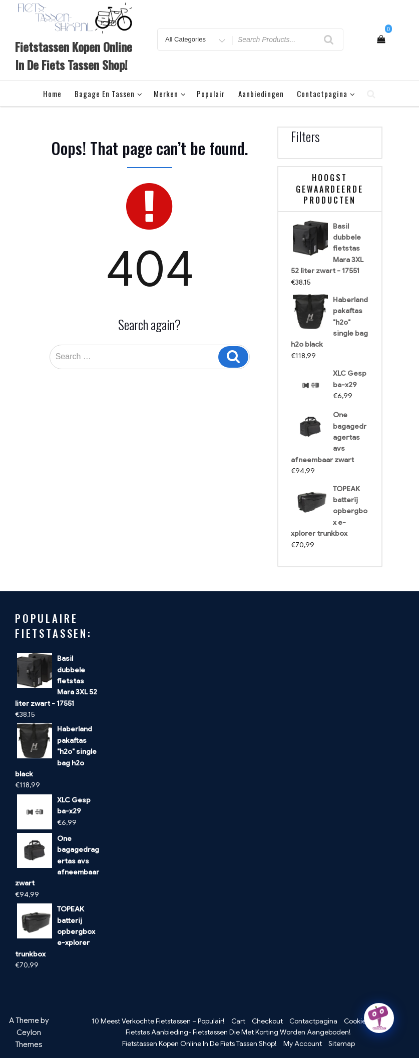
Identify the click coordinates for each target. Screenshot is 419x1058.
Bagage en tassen (109, 93)
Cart (238, 1020)
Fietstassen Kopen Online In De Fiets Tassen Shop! (73, 56)
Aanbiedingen (261, 93)
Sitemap (341, 1043)
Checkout (267, 1020)
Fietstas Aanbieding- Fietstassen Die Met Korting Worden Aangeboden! (238, 1031)
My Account (302, 1043)
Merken (170, 93)
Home (52, 93)
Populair (211, 93)
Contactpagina (326, 93)
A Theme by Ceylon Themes (29, 1032)
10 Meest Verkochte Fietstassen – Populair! (158, 1020)
